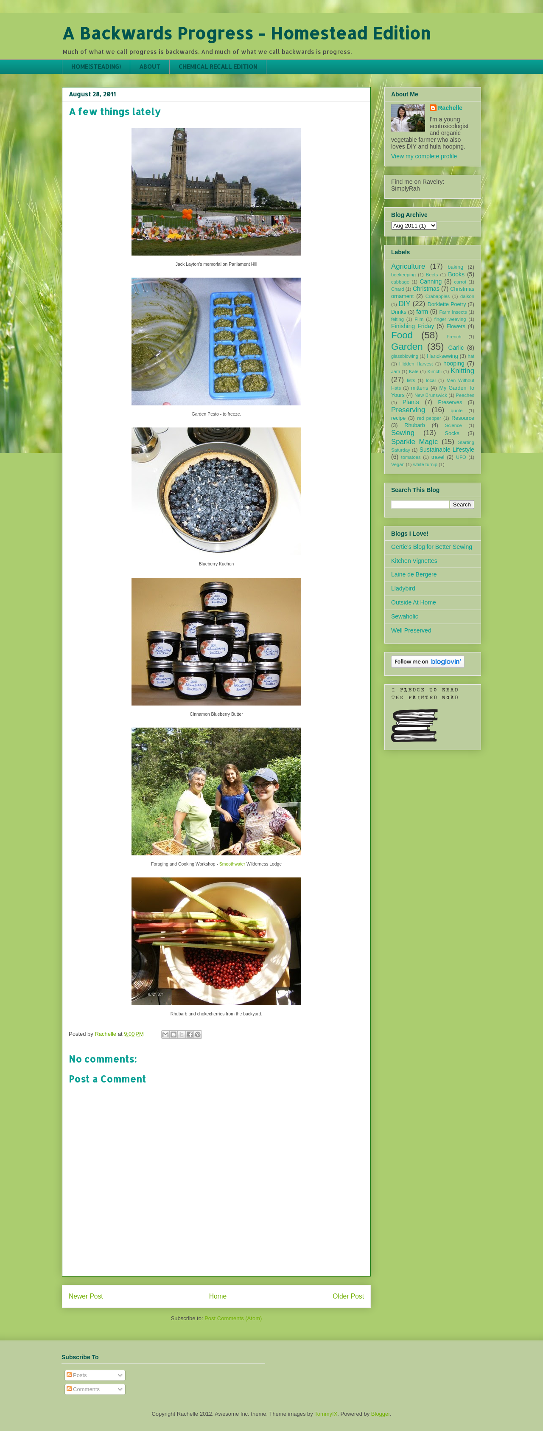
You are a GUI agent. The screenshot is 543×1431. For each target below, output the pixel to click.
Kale (413, 371)
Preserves (450, 402)
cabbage (400, 281)
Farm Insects (453, 312)
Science (453, 425)
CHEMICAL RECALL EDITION (218, 66)
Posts (77, 1375)
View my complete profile (424, 156)
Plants (411, 402)
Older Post (348, 1296)
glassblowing (404, 356)
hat (470, 356)
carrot (460, 281)
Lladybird (403, 588)
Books (456, 274)
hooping (454, 363)
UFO (461, 457)
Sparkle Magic (414, 442)
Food (402, 335)
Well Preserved (411, 630)
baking (455, 267)
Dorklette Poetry (447, 304)
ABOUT (149, 66)
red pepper (429, 418)
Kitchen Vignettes (414, 560)
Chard (397, 289)
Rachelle (450, 107)
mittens (419, 388)
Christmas (426, 288)
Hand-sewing (442, 356)
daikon (467, 296)
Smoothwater (232, 864)
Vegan (398, 464)
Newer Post (86, 1296)
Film (418, 319)
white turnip (425, 464)
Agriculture (408, 266)
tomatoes (411, 457)
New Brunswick (430, 395)
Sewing (402, 433)
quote (457, 410)
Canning (431, 281)
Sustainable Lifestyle (447, 449)
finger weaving (450, 319)
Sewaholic (404, 616)
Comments (83, 1389)
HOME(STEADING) (96, 66)
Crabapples (437, 296)
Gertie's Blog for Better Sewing (431, 546)
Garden (407, 346)
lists (411, 380)
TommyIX (325, 1414)
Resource (462, 418)
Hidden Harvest (416, 363)
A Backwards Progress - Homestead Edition (246, 33)
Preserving (408, 410)
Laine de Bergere (414, 574)
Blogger (380, 1414)
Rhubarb (414, 425)
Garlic (456, 347)
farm (422, 311)
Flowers (456, 326)
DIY (404, 304)
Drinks (398, 312)
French (454, 336)
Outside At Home (413, 602)
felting (397, 319)
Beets (432, 274)
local (431, 380)
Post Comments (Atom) (233, 1318)
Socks (452, 433)
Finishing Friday (412, 326)
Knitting (462, 371)
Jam (395, 371)
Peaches (465, 395)
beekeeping (403, 274)
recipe (398, 418)
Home (218, 1296)
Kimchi (434, 371)
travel (438, 457)
